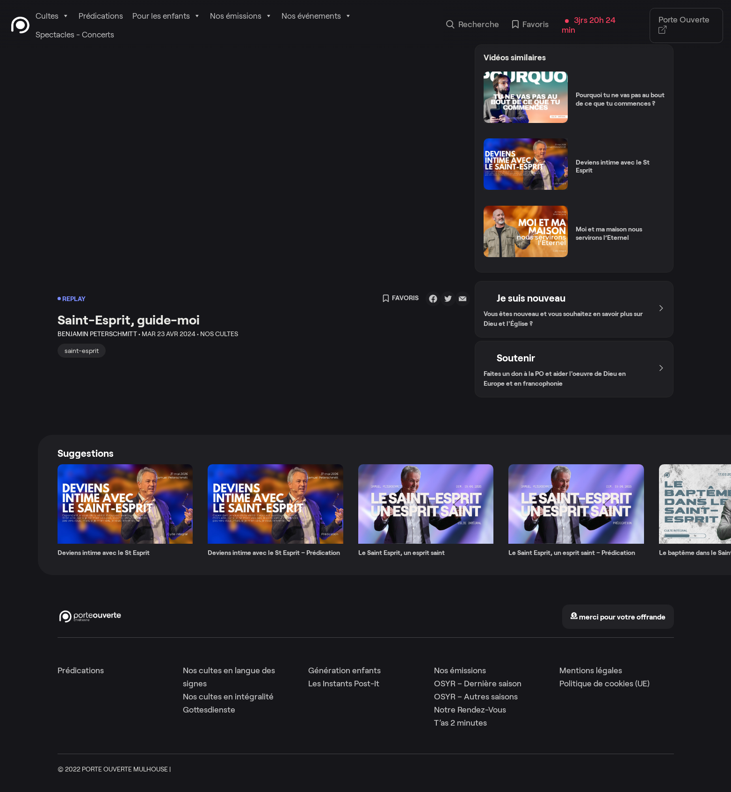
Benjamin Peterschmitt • (99, 334)
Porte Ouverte (684, 25)
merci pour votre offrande (618, 617)
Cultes (52, 16)
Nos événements (317, 16)
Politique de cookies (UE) (604, 683)
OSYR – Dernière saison (477, 683)
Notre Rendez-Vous (470, 709)
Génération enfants (344, 670)
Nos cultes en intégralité (228, 696)
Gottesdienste (209, 709)
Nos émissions (241, 16)
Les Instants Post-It (343, 683)
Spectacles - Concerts (75, 34)
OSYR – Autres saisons (476, 696)
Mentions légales (590, 670)
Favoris (530, 25)
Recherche (472, 25)
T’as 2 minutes (460, 722)
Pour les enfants (166, 16)
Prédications (101, 16)
